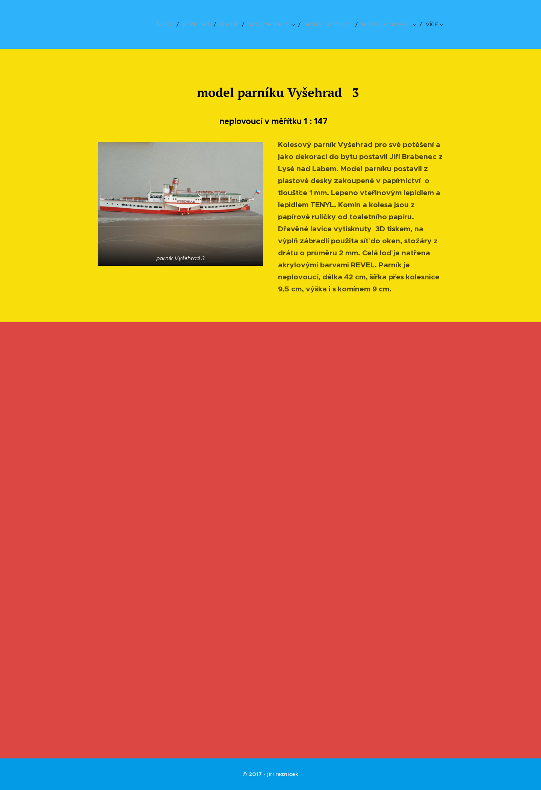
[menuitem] (176, 24)
